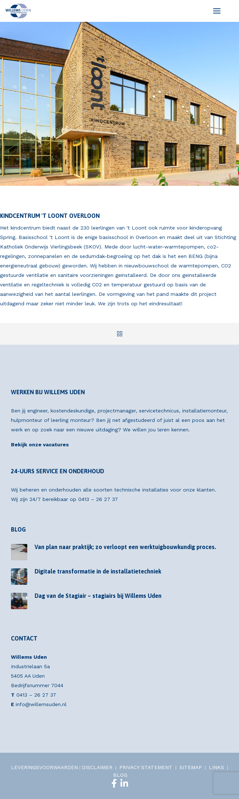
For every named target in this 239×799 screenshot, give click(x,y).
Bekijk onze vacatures (40, 444)
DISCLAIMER (97, 767)
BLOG (120, 775)
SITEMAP (190, 767)
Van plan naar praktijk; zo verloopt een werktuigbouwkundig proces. (125, 547)
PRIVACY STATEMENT (145, 767)
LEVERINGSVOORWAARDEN (44, 767)
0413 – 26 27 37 (98, 499)
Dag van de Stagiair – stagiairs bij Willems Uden (98, 595)
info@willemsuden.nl (41, 704)
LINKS (216, 767)
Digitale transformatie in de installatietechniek (98, 571)
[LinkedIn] (124, 783)
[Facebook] (114, 783)
